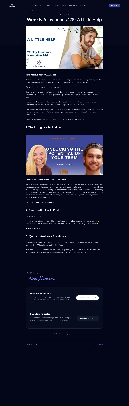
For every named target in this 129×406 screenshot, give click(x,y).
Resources (73, 5)
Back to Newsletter (32, 11)
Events (64, 5)
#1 (72, 221)
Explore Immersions (87, 298)
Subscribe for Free (88, 318)
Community (84, 5)
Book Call (114, 5)
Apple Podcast (48, 202)
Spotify (36, 202)
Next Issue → (99, 344)
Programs (39, 5)
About (57, 5)
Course (49, 5)
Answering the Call (34, 216)
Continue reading (33, 228)
